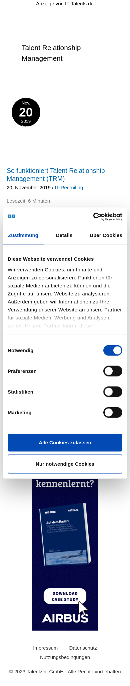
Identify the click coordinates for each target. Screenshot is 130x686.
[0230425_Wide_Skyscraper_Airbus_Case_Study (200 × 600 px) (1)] (65, 530)
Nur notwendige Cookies (65, 464)
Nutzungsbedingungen (65, 657)
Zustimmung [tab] (23, 235)
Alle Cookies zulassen (65, 442)
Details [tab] (64, 235)
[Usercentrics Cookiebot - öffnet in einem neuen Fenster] (93, 216)
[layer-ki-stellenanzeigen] (65, 111)
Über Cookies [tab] (106, 235)
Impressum (45, 648)
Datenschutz (83, 648)
